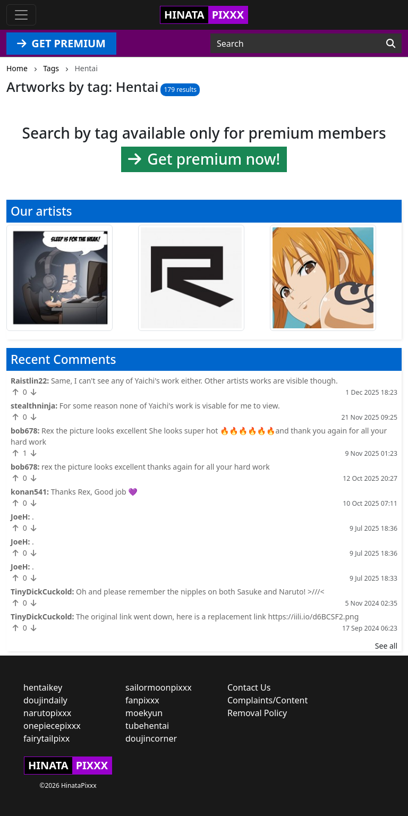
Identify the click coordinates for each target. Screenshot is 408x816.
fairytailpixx (46, 738)
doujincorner (151, 738)
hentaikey (42, 687)
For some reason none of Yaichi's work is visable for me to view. (170, 406)
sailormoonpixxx (158, 687)
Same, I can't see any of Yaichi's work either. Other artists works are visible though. (194, 381)
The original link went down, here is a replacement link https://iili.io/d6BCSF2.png (217, 616)
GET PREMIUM (61, 43)
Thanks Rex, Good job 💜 (94, 492)
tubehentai (147, 726)
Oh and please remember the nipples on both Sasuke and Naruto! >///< (200, 591)
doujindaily (45, 700)
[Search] (391, 43)
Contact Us (248, 687)
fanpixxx (142, 700)
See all (386, 646)
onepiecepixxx (52, 726)
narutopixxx (47, 713)
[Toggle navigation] (21, 15)
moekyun (144, 713)
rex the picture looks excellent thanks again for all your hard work (155, 467)
